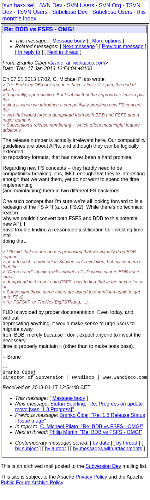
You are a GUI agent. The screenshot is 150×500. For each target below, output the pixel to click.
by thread (126, 446)
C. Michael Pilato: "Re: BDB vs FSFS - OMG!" (91, 430)
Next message (79, 46)
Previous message (123, 46)
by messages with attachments (107, 452)
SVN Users (80, 5)
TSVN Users (32, 12)
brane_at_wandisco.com (78, 62)
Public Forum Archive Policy (32, 486)
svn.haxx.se (18, 5)
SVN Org (110, 5)
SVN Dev (50, 5)
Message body (68, 40)
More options (107, 40)
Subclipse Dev (69, 12)
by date (101, 446)
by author (55, 452)
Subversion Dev (103, 470)
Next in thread (63, 52)
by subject (26, 452)
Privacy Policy (91, 480)
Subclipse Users (112, 12)
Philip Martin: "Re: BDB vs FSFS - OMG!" (96, 436)
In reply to (29, 52)
